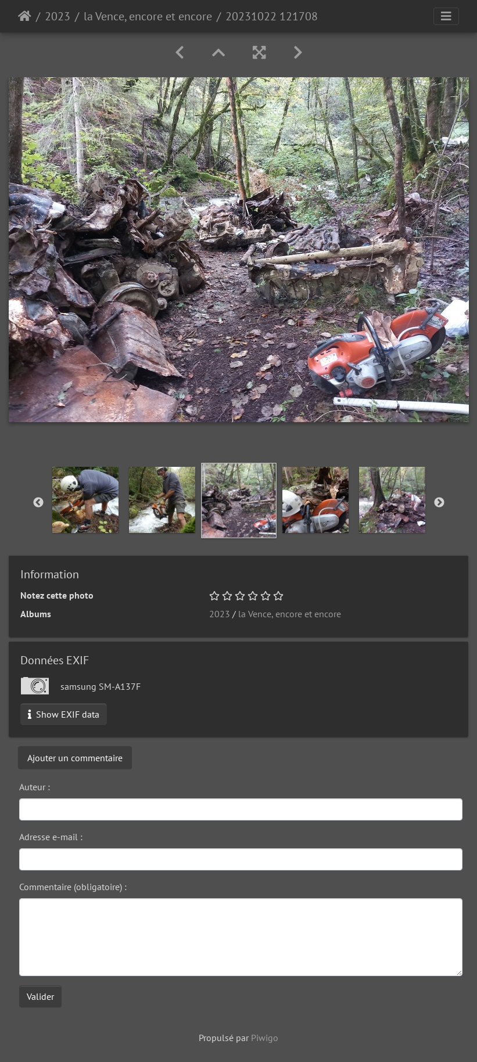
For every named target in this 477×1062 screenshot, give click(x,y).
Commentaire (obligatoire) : (73, 886)
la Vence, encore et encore (148, 16)
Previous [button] (38, 503)
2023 (57, 16)
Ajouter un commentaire (75, 758)
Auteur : (34, 787)
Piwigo (264, 1037)
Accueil (24, 16)
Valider (40, 996)
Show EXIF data (63, 714)
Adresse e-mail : (51, 837)
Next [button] (439, 503)
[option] (85, 500)
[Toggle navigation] (446, 16)
